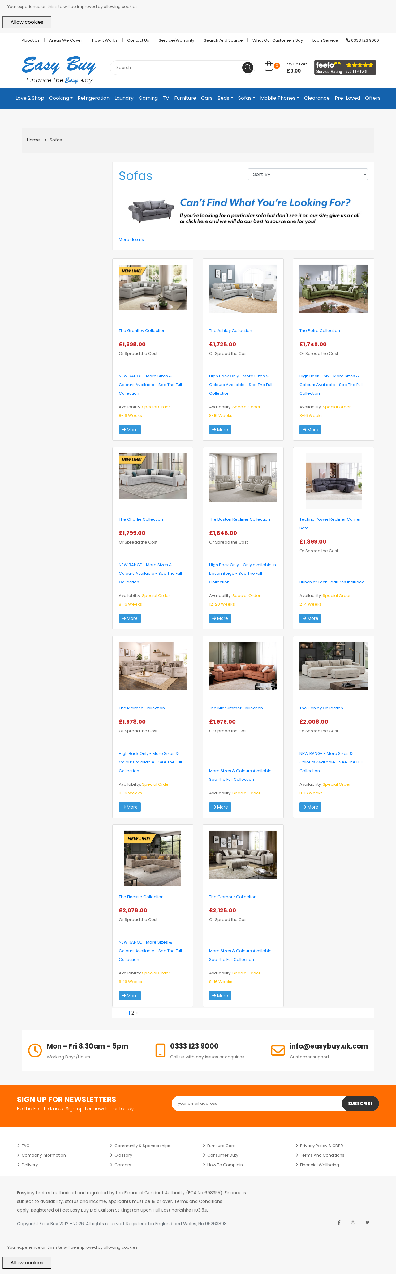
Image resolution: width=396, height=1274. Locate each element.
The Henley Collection (321, 708)
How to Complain (225, 1165)
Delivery (30, 1165)
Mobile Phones (277, 98)
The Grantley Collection (142, 331)
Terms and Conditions (322, 1155)
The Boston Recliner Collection (239, 519)
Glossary (123, 1155)
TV (166, 98)
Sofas (245, 98)
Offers (373, 98)
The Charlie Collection (141, 519)
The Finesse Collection (141, 897)
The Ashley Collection (230, 331)
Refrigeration (94, 98)
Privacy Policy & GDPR (321, 1146)
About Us (31, 40)
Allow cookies (27, 22)
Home (33, 140)
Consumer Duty (222, 1155)
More (130, 430)
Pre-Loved (347, 98)
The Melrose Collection (142, 708)
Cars (207, 98)
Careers (122, 1165)
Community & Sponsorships (142, 1146)
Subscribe (360, 1103)
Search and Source (223, 40)
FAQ (26, 1146)
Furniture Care (221, 1146)
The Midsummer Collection (236, 708)
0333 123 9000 (362, 40)
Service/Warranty (176, 40)
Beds (223, 98)
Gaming (148, 98)
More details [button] (131, 239)
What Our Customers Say (277, 40)
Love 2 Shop (29, 98)
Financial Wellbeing (319, 1165)
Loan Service (325, 40)
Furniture (185, 98)
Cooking (59, 98)
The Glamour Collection (232, 897)
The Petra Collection (319, 331)
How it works (105, 40)
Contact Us (138, 40)
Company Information (44, 1155)
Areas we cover (65, 40)
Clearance (317, 98)
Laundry (124, 98)
